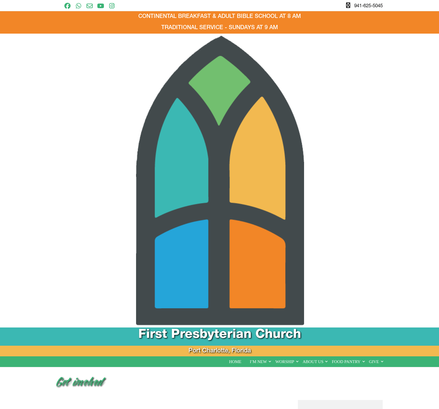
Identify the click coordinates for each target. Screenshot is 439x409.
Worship (284, 100)
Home (235, 100)
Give (374, 100)
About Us (313, 100)
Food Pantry (346, 100)
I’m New (258, 100)
